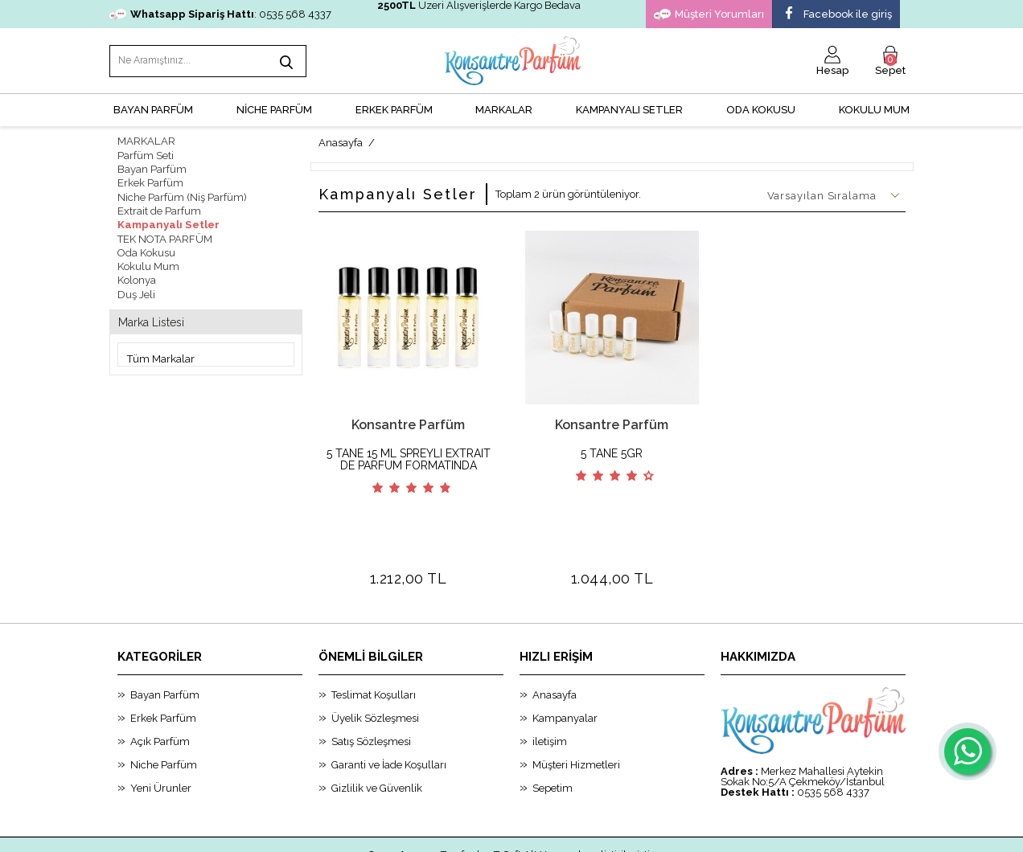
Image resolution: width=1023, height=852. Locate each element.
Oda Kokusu (760, 109)
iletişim (549, 681)
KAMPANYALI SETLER (629, 109)
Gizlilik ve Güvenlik (376, 728)
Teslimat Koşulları (373, 635)
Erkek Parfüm (150, 181)
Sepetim (552, 728)
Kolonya (136, 277)
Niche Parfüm (163, 704)
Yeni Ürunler (160, 728)
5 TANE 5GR (612, 452)
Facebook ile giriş (836, 14)
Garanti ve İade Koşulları (388, 704)
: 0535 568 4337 (220, 14)
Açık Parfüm (160, 681)
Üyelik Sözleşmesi (375, 658)
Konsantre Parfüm (408, 423)
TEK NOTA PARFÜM (164, 236)
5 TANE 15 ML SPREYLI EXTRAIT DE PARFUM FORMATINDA (409, 458)
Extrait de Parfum (159, 209)
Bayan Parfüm (152, 168)
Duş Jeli (136, 291)
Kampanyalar (565, 658)
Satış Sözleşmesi (371, 681)
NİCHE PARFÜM (274, 109)
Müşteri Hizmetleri (576, 704)
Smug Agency (403, 795)
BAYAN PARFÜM (153, 109)
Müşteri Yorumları (709, 14)
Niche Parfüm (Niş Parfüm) (182, 195)
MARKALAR (503, 109)
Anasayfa (554, 635)
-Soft (430, 832)
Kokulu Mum (874, 109)
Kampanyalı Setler (166, 222)
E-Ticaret (467, 832)
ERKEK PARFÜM (394, 109)
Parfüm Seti (145, 154)
